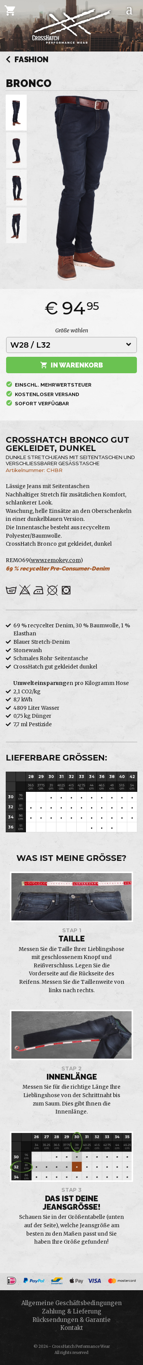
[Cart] (10, 10)
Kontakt (71, 1327)
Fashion (27, 60)
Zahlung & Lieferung (71, 1311)
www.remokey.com (55, 560)
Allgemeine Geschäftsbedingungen (71, 1303)
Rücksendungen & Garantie (71, 1319)
